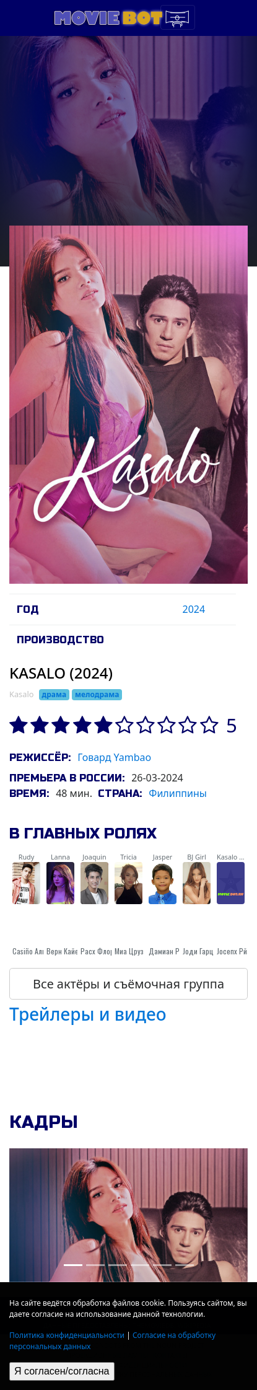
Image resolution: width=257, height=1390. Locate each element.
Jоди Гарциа (202, 951)
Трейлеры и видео (88, 1014)
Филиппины (178, 793)
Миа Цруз (129, 951)
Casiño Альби (32, 951)
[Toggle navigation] (177, 17)
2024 (193, 609)
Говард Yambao (114, 757)
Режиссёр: (40, 757)
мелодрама (97, 694)
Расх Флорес (101, 951)
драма (54, 694)
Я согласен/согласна (62, 1371)
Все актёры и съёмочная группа (128, 983)
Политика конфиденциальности (66, 1335)
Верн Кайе (62, 951)
